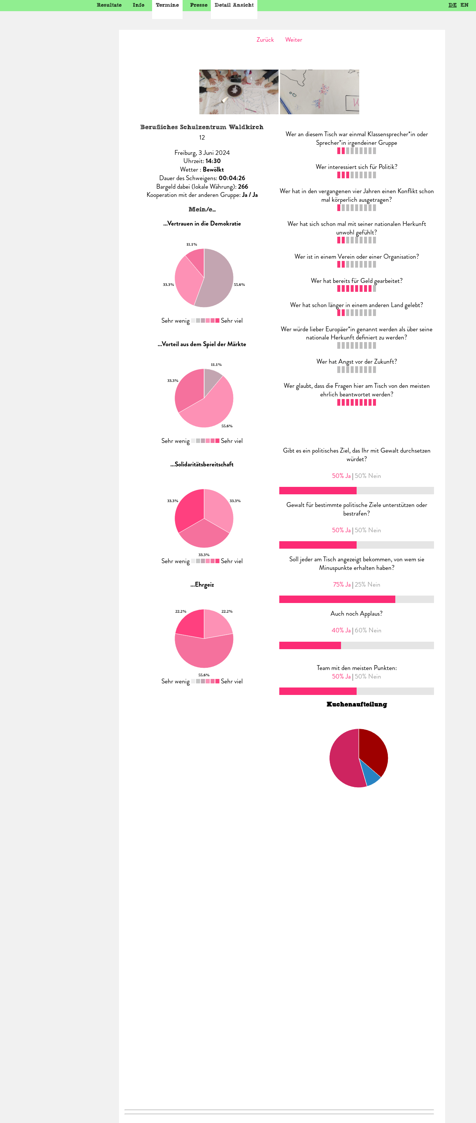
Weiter (293, 39)
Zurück (265, 39)
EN (464, 5)
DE (452, 5)
